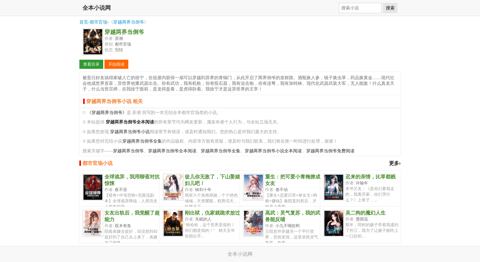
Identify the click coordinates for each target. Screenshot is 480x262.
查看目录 (91, 64)
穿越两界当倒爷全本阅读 (172, 151)
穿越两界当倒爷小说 (130, 131)
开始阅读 (116, 64)
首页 (83, 22)
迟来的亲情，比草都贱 (370, 176)
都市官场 (98, 22)
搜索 (390, 7)
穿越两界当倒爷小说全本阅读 (273, 151)
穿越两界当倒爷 (128, 22)
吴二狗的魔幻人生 (365, 213)
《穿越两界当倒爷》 (107, 112)
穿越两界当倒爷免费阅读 (330, 151)
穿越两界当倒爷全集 (142, 141)
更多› (395, 163)
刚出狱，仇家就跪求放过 (212, 213)
